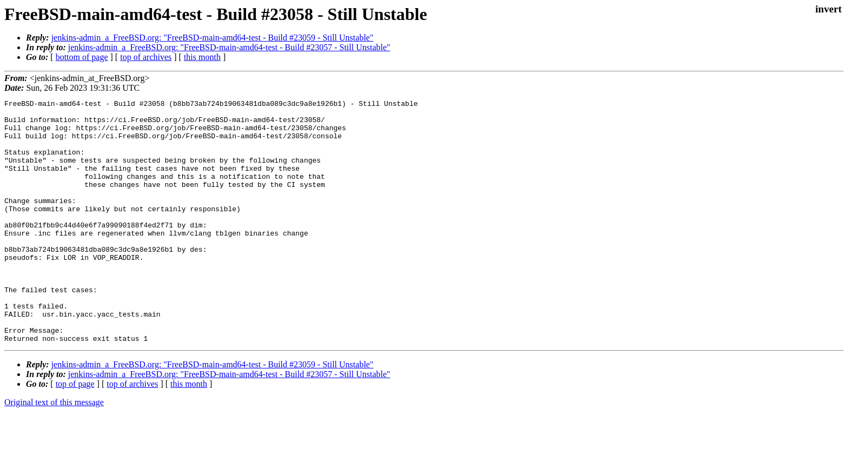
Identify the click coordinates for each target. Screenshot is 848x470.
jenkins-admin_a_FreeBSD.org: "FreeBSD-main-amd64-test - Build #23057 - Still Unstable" (229, 47)
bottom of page (82, 57)
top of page (75, 432)
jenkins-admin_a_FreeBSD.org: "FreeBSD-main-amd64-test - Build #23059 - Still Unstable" (212, 37)
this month (202, 57)
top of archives (145, 57)
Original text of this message (54, 450)
